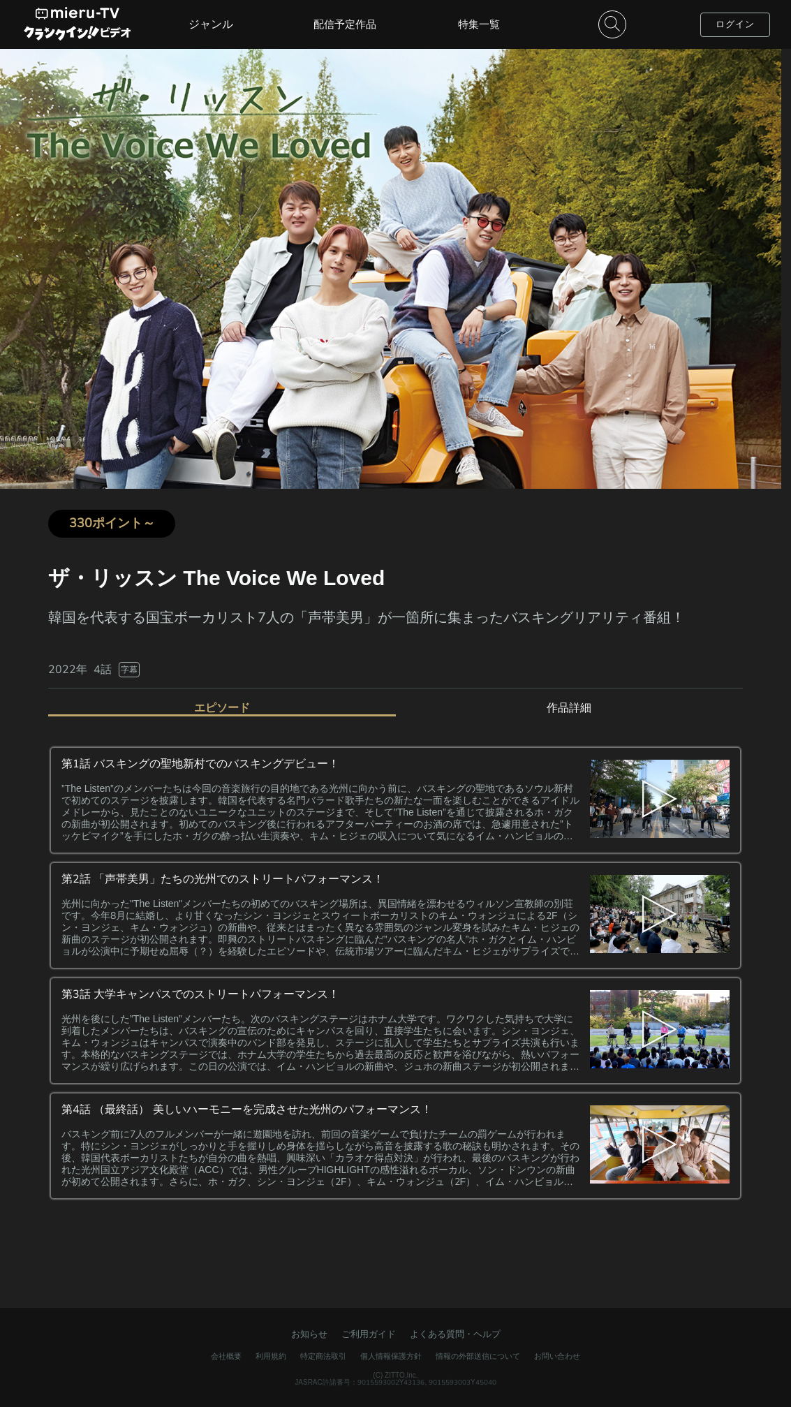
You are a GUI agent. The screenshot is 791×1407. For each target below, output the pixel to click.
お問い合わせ (557, 1356)
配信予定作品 (344, 24)
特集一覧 (479, 24)
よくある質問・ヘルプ (455, 1334)
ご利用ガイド (368, 1334)
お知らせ (309, 1334)
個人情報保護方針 (391, 1356)
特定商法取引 (323, 1356)
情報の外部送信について (478, 1356)
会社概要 (226, 1356)
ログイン (735, 24)
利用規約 (271, 1356)
